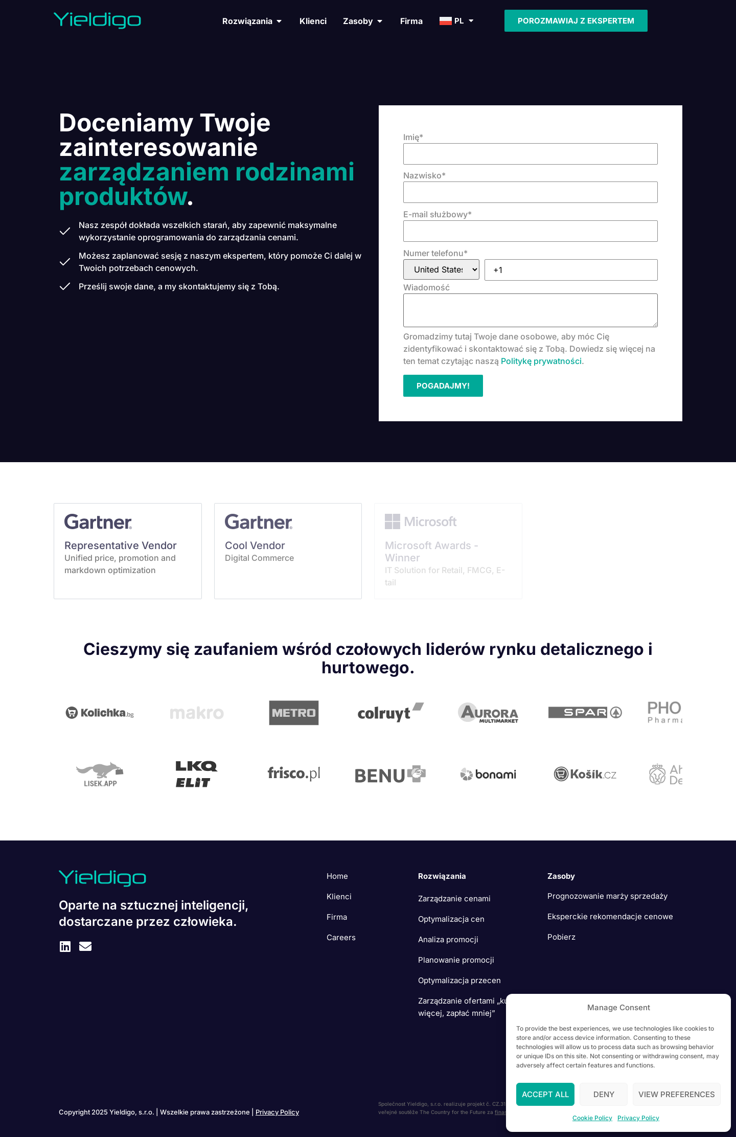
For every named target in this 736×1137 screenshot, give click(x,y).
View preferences (676, 1094)
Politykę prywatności (541, 361)
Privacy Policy (638, 1118)
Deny (603, 1094)
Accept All (545, 1094)
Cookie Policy (592, 1118)
